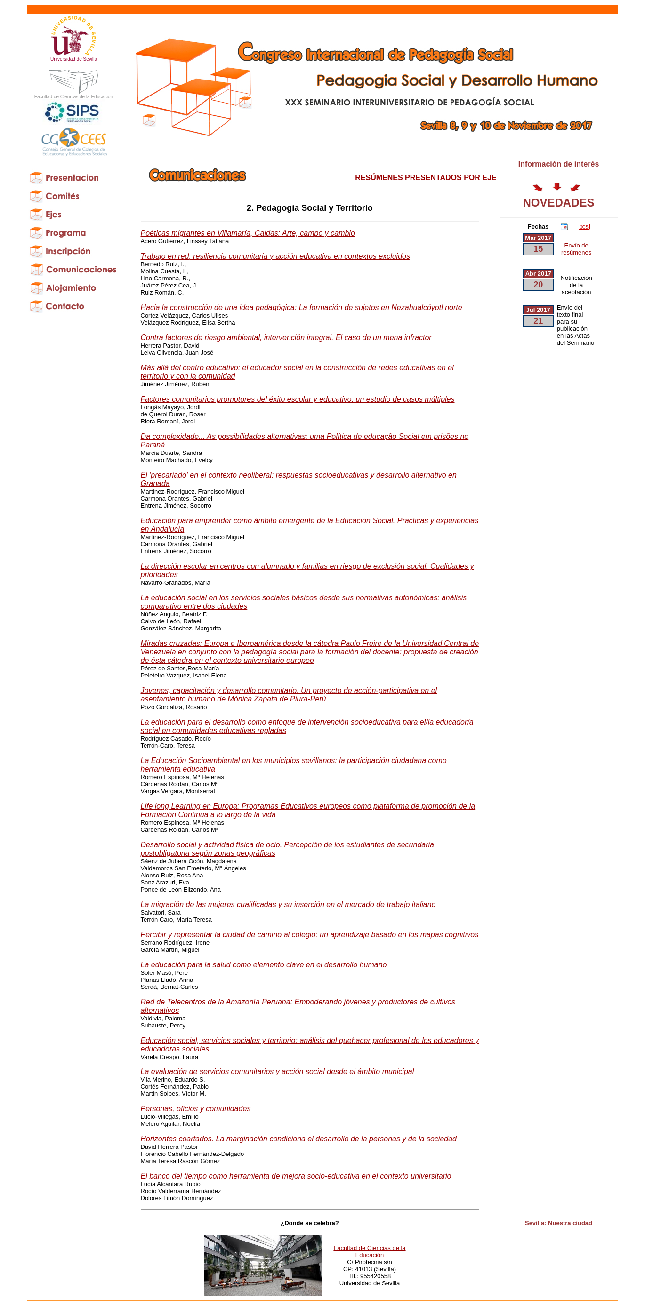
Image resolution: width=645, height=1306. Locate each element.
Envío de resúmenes (576, 249)
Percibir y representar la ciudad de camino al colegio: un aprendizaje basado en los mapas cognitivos (310, 935)
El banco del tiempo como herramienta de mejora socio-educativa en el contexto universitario (296, 1176)
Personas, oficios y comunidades (196, 1109)
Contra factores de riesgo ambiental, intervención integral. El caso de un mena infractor (286, 338)
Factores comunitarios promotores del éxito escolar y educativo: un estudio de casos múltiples (298, 399)
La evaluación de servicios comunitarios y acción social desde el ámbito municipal (277, 1071)
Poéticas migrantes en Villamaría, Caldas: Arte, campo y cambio (248, 233)
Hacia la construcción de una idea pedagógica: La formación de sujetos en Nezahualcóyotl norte (301, 307)
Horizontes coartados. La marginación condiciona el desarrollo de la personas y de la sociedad (299, 1139)
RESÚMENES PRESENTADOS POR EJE (425, 178)
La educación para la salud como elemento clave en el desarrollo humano (264, 965)
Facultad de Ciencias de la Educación (369, 1251)
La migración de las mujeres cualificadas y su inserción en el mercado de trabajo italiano (288, 904)
